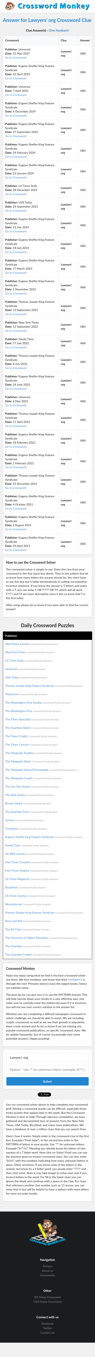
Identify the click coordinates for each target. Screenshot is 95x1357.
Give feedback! (59, 30)
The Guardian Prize (31, 811)
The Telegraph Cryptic (33, 778)
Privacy (47, 1266)
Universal (25, 669)
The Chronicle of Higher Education (41, 937)
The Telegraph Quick (32, 761)
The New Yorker (29, 795)
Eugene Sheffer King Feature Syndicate (44, 837)
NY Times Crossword (47, 1297)
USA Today (26, 677)
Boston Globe (28, 803)
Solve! (47, 1081)
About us (47, 1270)
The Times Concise (31, 744)
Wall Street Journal (31, 644)
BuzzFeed (25, 887)
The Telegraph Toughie (33, 753)
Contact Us (47, 1332)
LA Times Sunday (30, 895)
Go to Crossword (15, 57)
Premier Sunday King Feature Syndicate (44, 912)
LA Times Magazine (31, 879)
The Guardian (28, 946)
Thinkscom (26, 694)
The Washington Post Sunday (38, 702)
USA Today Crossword (47, 1301)
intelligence (75, 979)
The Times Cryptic (31, 736)
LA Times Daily (29, 660)
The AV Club (27, 929)
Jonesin (24, 820)
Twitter (47, 1328)
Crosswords (47, 1275)
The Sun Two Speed (32, 786)
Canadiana (26, 828)
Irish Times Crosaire (32, 862)
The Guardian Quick (32, 727)
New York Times (29, 652)
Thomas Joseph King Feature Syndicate (44, 685)
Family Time (27, 845)
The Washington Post (33, 711)
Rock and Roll (28, 921)
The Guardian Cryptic (33, 954)
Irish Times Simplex (31, 870)
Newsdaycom (28, 904)
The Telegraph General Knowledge (41, 769)
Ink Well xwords (29, 853)
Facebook (47, 1323)
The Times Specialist (32, 719)
